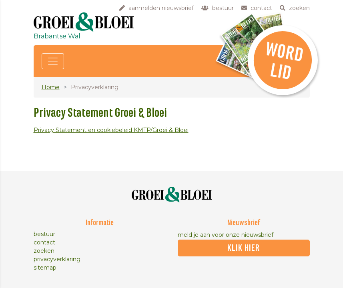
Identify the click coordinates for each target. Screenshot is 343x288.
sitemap (45, 267)
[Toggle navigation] (53, 61)
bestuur (44, 234)
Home (51, 87)
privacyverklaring (57, 259)
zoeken (44, 250)
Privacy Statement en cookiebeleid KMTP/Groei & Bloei (111, 130)
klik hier (243, 248)
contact (44, 242)
